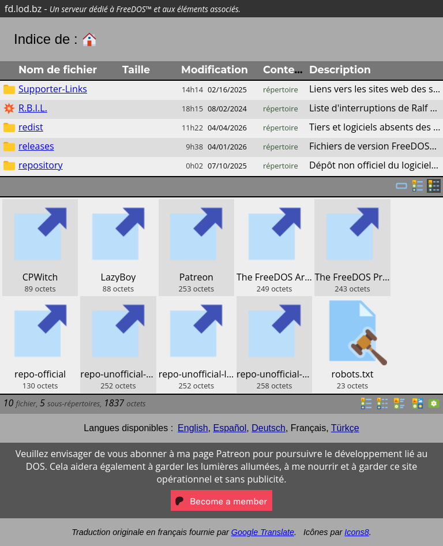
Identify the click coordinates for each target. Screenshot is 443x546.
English (193, 428)
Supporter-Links (52, 89)
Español (229, 428)
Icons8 (356, 532)
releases (36, 146)
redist (30, 127)
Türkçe (345, 428)
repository (40, 165)
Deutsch (268, 428)
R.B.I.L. (32, 108)
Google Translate (262, 532)
